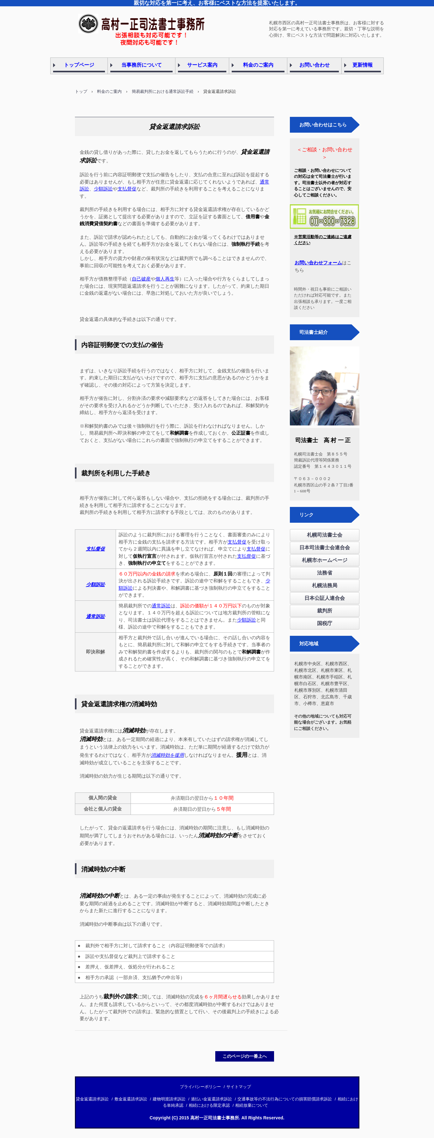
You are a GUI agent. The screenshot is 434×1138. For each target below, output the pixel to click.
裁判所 (324, 610)
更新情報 (362, 65)
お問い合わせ (314, 65)
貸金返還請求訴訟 (92, 1099)
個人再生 (165, 278)
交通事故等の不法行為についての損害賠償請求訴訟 (284, 1099)
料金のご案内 (258, 65)
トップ (81, 91)
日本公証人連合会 (324, 598)
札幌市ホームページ (324, 560)
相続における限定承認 (209, 1105)
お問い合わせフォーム (318, 262)
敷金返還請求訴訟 (130, 1099)
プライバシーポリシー (200, 1086)
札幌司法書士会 (324, 535)
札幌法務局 (324, 585)
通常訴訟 (161, 605)
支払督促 (127, 188)
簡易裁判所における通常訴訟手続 (162, 91)
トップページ (79, 65)
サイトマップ (238, 1086)
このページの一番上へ (245, 1056)
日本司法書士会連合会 (324, 547)
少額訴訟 (103, 188)
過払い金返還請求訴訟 (211, 1099)
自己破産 (141, 278)
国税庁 (324, 623)
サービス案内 (202, 65)
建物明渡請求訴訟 (169, 1099)
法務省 (324, 572)
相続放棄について (251, 1105)
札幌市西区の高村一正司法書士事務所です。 (130, 23)
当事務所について (141, 65)
